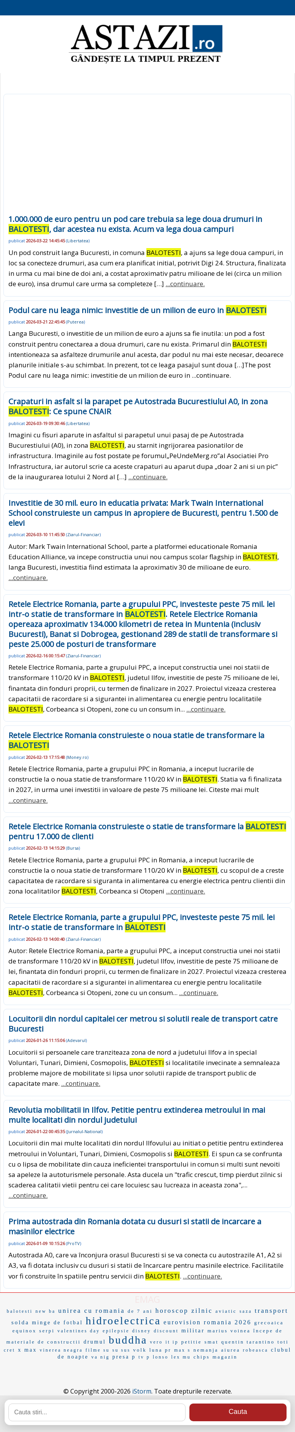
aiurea (230, 1350)
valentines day (78, 1331)
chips (202, 1357)
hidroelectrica (123, 1321)
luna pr (160, 1350)
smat (211, 1342)
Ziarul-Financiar (83, 534)
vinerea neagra (61, 1350)
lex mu (181, 1357)
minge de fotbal (57, 1322)
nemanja (206, 1350)
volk (140, 1350)
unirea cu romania (91, 1310)
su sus (122, 1350)
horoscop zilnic (183, 1310)
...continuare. (185, 283)
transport (271, 1310)
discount (166, 1331)
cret (9, 1350)
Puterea (75, 322)
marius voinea (228, 1331)
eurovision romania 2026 (208, 1322)
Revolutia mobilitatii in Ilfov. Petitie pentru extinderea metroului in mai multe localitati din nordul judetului (136, 1115)
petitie (191, 1342)
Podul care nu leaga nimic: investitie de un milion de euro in (137, 310)
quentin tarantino (248, 1342)
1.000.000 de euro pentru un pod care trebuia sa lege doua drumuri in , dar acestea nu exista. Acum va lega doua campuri (135, 224)
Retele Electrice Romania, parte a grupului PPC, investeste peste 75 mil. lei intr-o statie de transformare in (141, 922)
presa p (124, 1357)
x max (27, 1350)
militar (193, 1330)
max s (182, 1350)
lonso (161, 1357)
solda (20, 1322)
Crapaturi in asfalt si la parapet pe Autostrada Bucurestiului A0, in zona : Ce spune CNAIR (138, 406)
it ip (172, 1342)
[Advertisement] (147, 156)
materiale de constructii (43, 1342)
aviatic (226, 1311)
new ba (45, 1311)
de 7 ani (140, 1311)
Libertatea (77, 240)
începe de (267, 1331)
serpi (47, 1331)
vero (156, 1342)
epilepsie (116, 1331)
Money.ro (77, 757)
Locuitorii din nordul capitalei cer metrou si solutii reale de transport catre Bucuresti (143, 1024)
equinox (24, 1331)
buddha (128, 1340)
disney (141, 1331)
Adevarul (76, 1040)
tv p (144, 1357)
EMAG (147, 1299)
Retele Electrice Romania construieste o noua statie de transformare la (136, 740)
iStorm (141, 1391)
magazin (224, 1357)
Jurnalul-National (84, 1131)
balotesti (20, 1311)
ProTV (73, 1243)
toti (282, 1342)
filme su (98, 1350)
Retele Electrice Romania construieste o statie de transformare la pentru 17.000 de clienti (147, 831)
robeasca (255, 1350)
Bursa (73, 848)
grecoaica (269, 1322)
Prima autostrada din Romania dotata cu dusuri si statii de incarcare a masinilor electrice (134, 1226)
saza (245, 1311)
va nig (100, 1357)
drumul (94, 1342)
